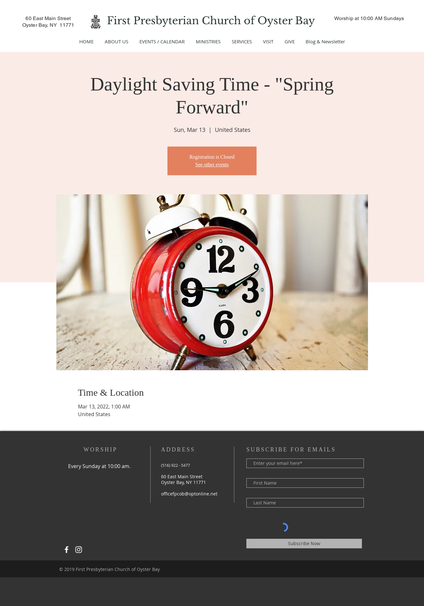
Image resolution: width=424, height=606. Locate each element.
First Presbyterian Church (175, 20)
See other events (212, 164)
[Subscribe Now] (304, 543)
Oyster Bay (288, 20)
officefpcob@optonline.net (189, 494)
